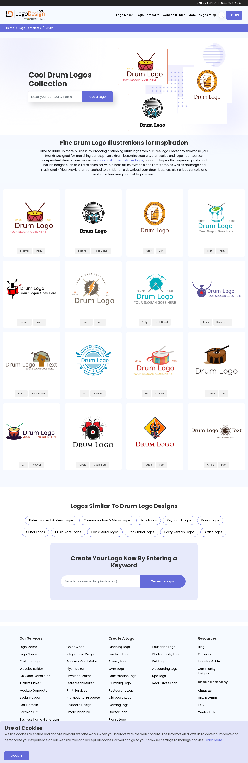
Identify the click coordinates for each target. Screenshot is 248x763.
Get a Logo (97, 97)
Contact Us (206, 714)
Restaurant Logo (121, 693)
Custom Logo (30, 663)
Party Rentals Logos (179, 534)
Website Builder (174, 15)
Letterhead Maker (80, 685)
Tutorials (204, 656)
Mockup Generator (34, 693)
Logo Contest (30, 656)
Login (234, 15)
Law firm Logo (119, 656)
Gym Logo (116, 671)
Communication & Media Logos (107, 522)
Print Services (76, 693)
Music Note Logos (68, 534)
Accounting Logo (165, 671)
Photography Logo (166, 656)
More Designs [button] (198, 15)
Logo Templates (30, 28)
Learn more (213, 740)
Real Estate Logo (164, 685)
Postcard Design (78, 707)
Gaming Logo (119, 707)
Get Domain (29, 707)
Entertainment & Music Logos (51, 522)
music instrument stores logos (120, 160)
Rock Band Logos (141, 534)
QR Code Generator (35, 678)
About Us (205, 693)
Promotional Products (83, 700)
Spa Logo (159, 678)
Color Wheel (75, 649)
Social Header (30, 700)
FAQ (201, 707)
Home (10, 28)
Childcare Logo (120, 700)
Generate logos (163, 583)
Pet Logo (158, 663)
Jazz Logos (148, 522)
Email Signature (78, 714)
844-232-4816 (231, 3)
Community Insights (207, 673)
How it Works (208, 700)
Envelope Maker (78, 678)
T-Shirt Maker (30, 685)
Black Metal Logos (105, 534)
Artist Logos (213, 534)
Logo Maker (124, 15)
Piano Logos (210, 522)
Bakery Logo (118, 663)
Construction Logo (123, 678)
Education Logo (163, 649)
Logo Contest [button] (147, 15)
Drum (49, 28)
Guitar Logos (35, 534)
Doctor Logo (118, 714)
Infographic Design (80, 656)
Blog (201, 649)
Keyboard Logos (179, 522)
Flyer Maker (75, 671)
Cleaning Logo (119, 649)
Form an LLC (29, 714)
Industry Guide (209, 663)
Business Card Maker (82, 663)
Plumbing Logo (120, 685)
